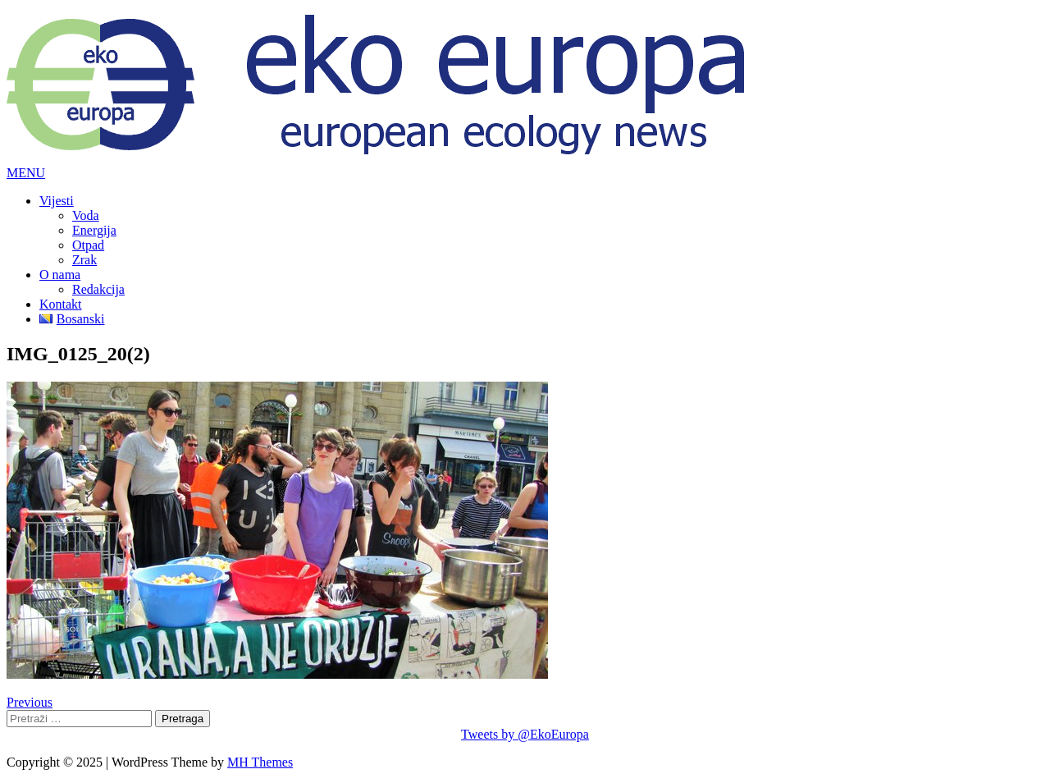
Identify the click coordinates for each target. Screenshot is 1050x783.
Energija (94, 230)
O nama (59, 275)
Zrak (84, 260)
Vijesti (56, 201)
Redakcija (98, 289)
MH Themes (260, 762)
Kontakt (60, 304)
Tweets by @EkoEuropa (525, 734)
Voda (85, 215)
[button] (26, 173)
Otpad (88, 245)
